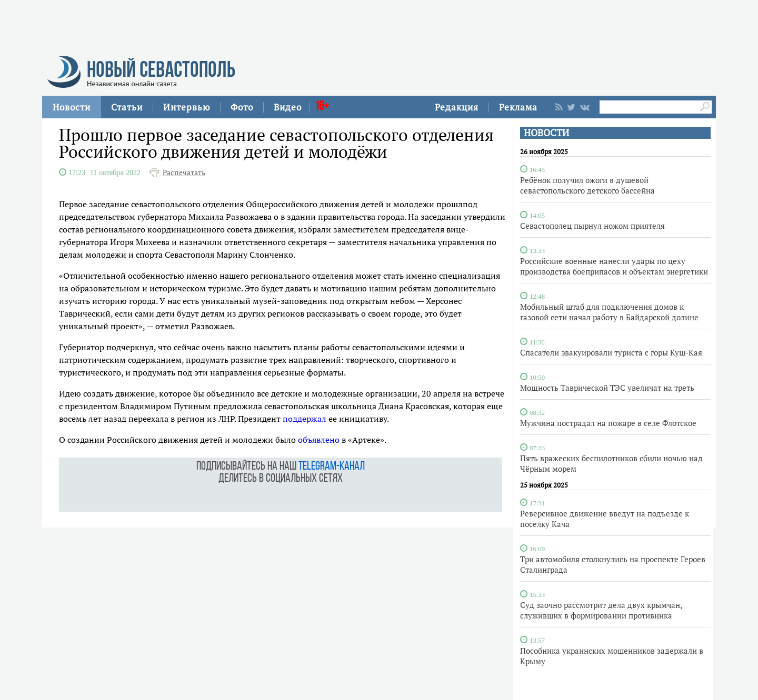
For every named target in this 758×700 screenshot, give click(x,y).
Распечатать (184, 172)
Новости (72, 107)
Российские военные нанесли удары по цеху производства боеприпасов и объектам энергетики (614, 266)
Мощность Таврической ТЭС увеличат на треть (607, 387)
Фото (242, 107)
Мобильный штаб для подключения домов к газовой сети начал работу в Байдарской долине (609, 311)
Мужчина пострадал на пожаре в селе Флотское (608, 423)
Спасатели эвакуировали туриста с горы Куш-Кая (611, 352)
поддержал (304, 418)
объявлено (319, 439)
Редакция (456, 107)
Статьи (127, 107)
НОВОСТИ (546, 133)
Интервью (186, 107)
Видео (288, 107)
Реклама (518, 107)
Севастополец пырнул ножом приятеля (592, 225)
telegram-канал (331, 467)
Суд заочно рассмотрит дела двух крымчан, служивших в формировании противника (601, 610)
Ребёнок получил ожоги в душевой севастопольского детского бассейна (587, 185)
